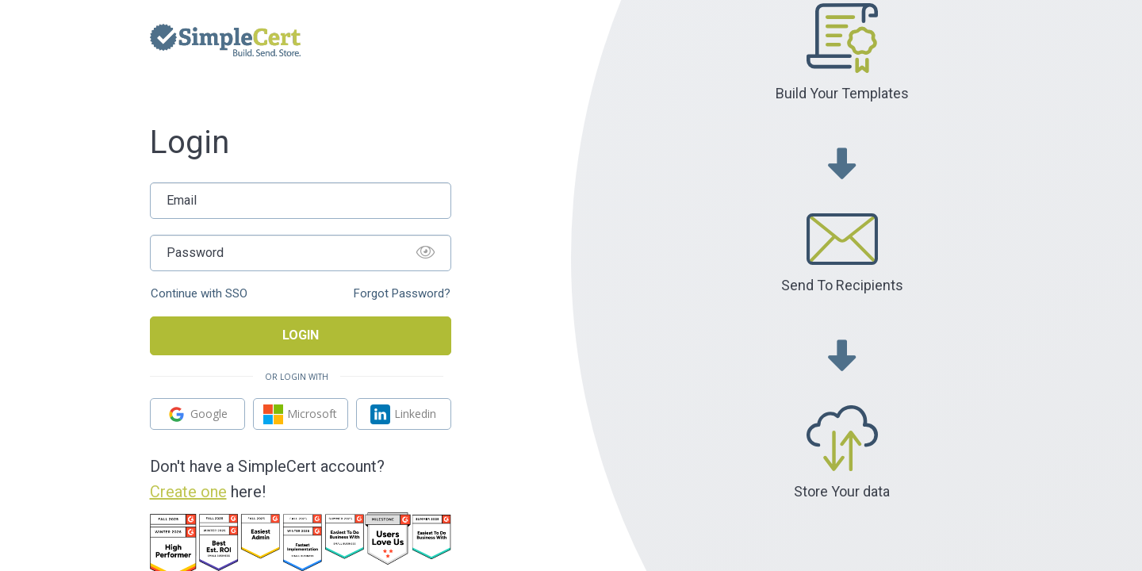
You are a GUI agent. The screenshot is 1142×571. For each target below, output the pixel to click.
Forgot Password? (402, 294)
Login (300, 335)
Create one (188, 491)
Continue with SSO (199, 294)
